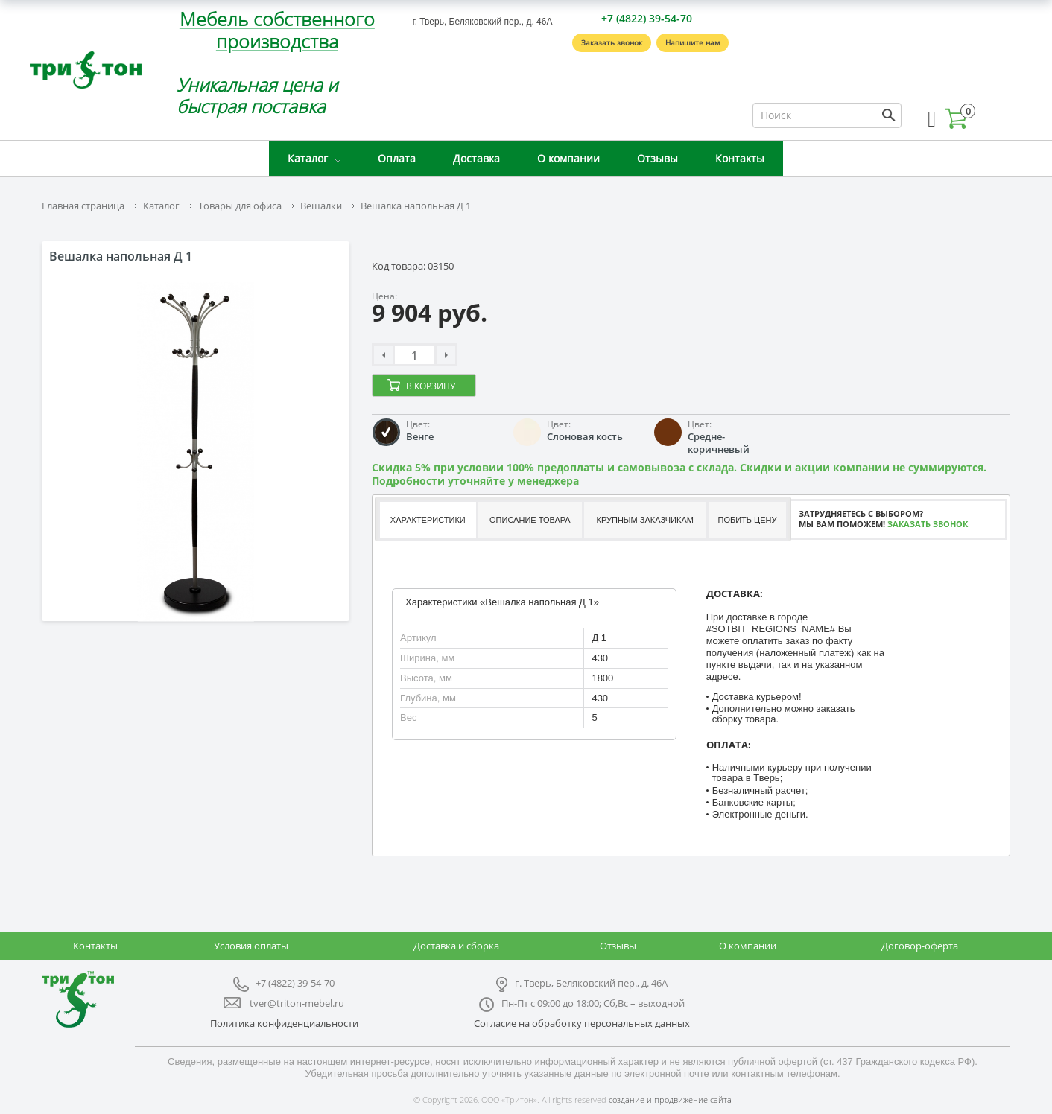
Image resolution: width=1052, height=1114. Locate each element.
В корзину (430, 386)
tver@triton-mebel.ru (297, 1003)
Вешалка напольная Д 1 (416, 206)
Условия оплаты (251, 945)
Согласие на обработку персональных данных (582, 1023)
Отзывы (657, 158)
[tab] (427, 520)
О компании (568, 158)
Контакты (739, 158)
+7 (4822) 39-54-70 (646, 18)
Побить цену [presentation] (747, 519)
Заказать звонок (611, 42)
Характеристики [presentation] (428, 519)
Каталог (308, 158)
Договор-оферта (919, 945)
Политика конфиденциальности (284, 1023)
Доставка (476, 158)
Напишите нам (692, 42)
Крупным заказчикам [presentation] (644, 519)
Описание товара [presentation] (530, 519)
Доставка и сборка (456, 945)
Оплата (397, 158)
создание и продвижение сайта (670, 1099)
